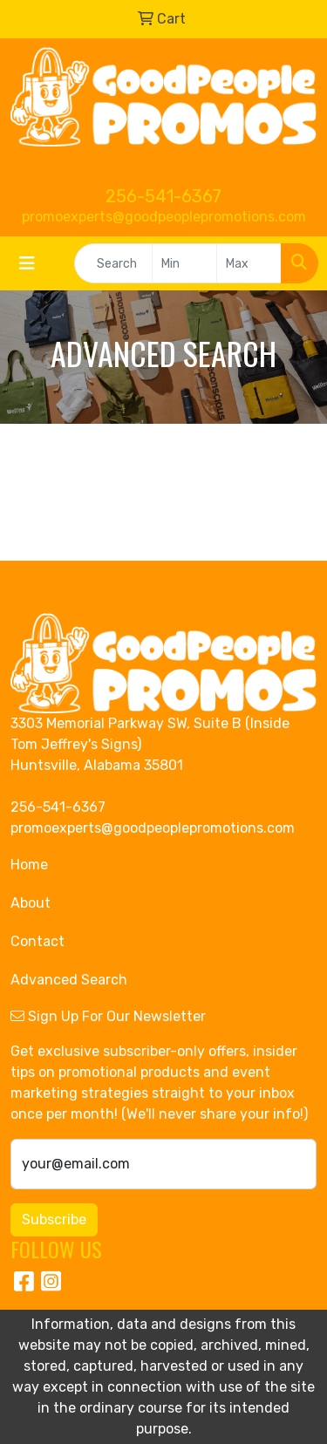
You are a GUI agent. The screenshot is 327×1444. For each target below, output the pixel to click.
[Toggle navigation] (27, 263)
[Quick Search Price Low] (184, 263)
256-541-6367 (163, 196)
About (30, 903)
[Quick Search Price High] (249, 263)
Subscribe (54, 1219)
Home (29, 864)
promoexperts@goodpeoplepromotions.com (164, 216)
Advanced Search (68, 979)
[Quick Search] (113, 263)
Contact (37, 941)
